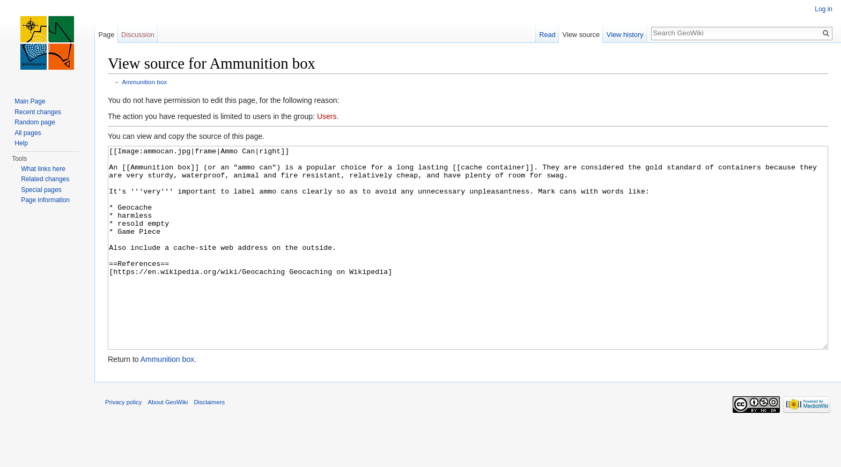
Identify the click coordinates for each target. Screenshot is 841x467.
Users (327, 116)
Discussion (137, 35)
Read (547, 35)
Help (21, 143)
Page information (45, 200)
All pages (27, 133)
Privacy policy (123, 442)
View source (581, 35)
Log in (823, 9)
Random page (34, 122)
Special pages (41, 190)
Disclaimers (209, 442)
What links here (43, 169)
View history (625, 35)
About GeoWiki (168, 442)
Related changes (45, 179)
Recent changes (37, 112)
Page (106, 35)
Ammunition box (144, 81)
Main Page (29, 101)
